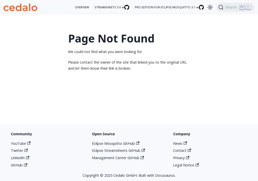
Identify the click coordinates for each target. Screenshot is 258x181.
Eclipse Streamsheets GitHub (118, 150)
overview (82, 7)
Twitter (19, 150)
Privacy (181, 157)
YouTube (20, 143)
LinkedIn (20, 157)
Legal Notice (186, 165)
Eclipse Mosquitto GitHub (115, 143)
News (180, 143)
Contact (182, 150)
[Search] (235, 7)
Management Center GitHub (118, 157)
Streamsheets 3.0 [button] (107, 7)
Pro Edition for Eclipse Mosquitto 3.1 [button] (165, 7)
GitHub (19, 165)
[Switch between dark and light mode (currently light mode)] (210, 7)
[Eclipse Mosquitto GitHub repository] (204, 7)
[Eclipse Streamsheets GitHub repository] (129, 7)
